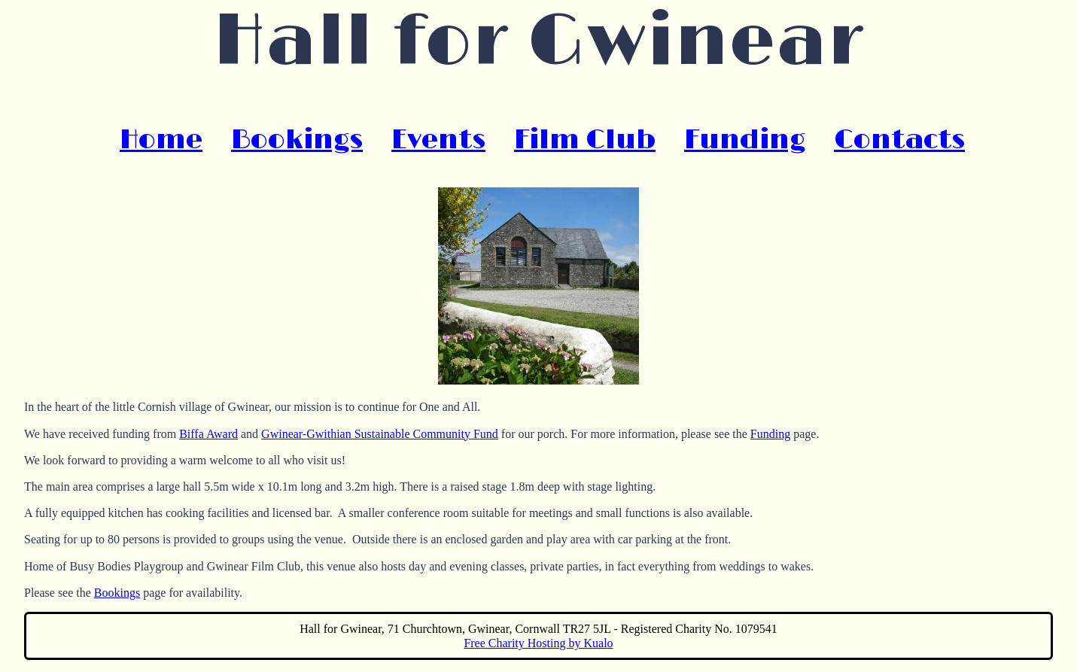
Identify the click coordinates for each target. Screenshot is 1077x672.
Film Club (585, 140)
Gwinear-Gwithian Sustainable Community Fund (379, 433)
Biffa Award (208, 433)
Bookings (297, 140)
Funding (744, 140)
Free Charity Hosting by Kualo (538, 643)
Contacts (899, 140)
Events (438, 140)
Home (161, 140)
